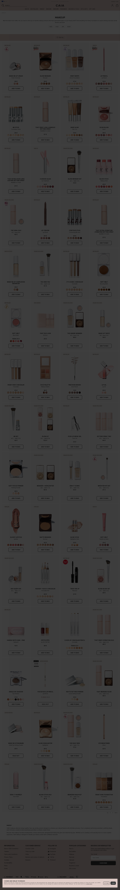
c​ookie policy (89, 883)
